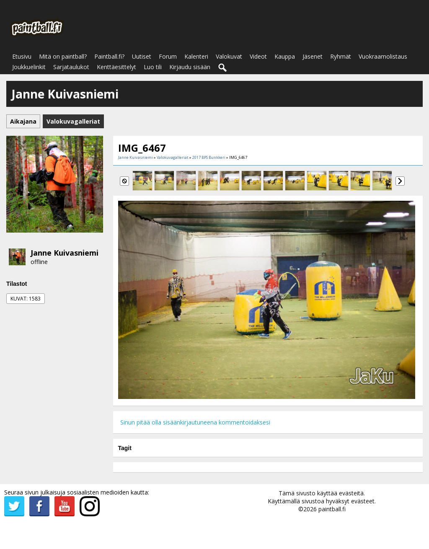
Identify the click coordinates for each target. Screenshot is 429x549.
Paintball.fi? (109, 56)
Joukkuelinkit (29, 67)
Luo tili (153, 67)
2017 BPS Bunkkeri (208, 157)
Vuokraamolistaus (383, 56)
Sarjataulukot (71, 67)
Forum (168, 56)
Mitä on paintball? (63, 56)
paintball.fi (332, 509)
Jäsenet (312, 56)
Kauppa (284, 56)
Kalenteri (196, 56)
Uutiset (141, 56)
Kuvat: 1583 (25, 298)
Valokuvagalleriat (173, 157)
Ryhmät (340, 56)
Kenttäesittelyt (116, 67)
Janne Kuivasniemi (64, 253)
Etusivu (21, 56)
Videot (258, 56)
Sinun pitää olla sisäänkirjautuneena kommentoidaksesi (195, 422)
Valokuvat (229, 56)
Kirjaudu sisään (189, 67)
